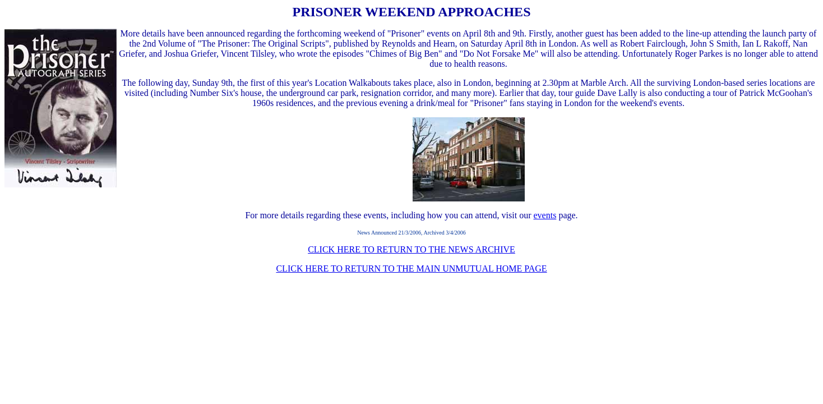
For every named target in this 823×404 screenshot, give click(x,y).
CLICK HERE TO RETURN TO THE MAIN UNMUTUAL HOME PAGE (411, 268)
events (545, 215)
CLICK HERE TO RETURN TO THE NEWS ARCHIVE (411, 249)
